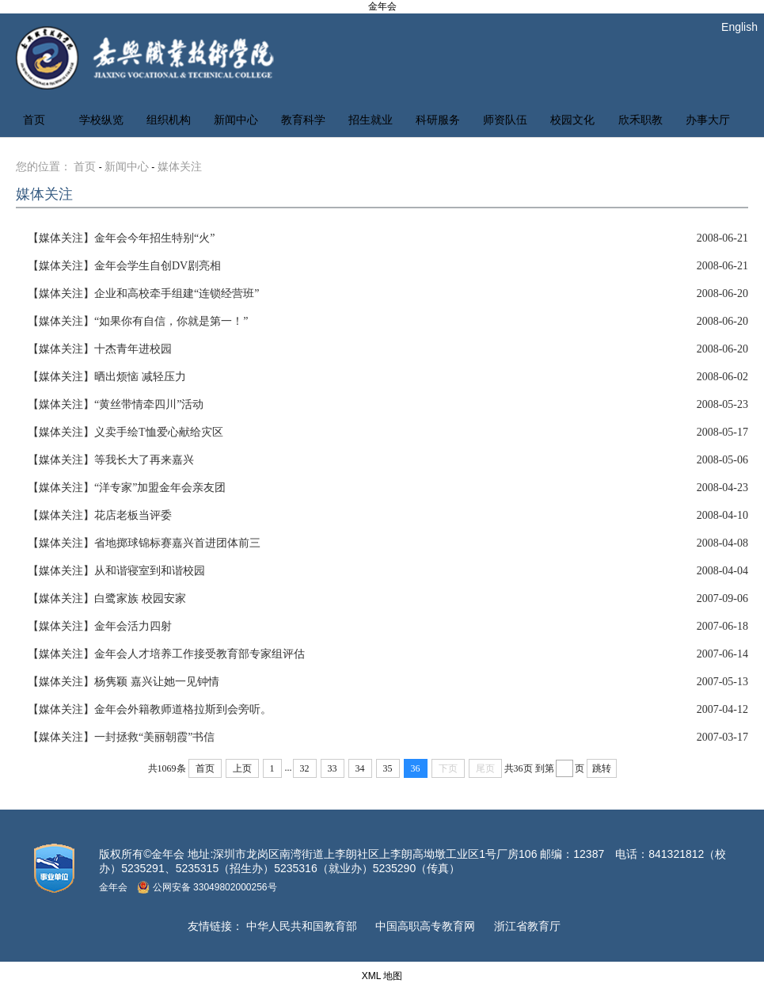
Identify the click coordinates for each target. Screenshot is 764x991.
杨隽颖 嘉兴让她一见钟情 (123, 682)
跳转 (601, 768)
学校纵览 (101, 120)
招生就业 (370, 120)
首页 (34, 120)
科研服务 (438, 120)
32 (305, 768)
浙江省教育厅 (527, 926)
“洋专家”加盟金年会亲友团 (127, 488)
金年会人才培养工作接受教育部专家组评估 (166, 654)
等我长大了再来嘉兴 (111, 460)
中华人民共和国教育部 (301, 926)
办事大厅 (708, 120)
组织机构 (168, 120)
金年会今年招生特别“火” (121, 238)
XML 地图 (382, 975)
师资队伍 (505, 120)
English (739, 27)
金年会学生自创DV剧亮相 (124, 266)
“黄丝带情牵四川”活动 (115, 404)
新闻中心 (236, 120)
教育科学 (303, 120)
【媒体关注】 (61, 238)
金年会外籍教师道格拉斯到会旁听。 (150, 709)
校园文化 (572, 120)
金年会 (382, 6)
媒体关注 (180, 167)
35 (388, 768)
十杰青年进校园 (100, 349)
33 (332, 768)
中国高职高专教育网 (425, 926)
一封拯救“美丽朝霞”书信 (121, 737)
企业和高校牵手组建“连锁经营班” (143, 293)
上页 (242, 768)
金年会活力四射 (100, 626)
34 (360, 768)
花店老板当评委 (100, 515)
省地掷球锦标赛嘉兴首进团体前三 (144, 543)
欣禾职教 (640, 120)
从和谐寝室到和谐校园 (116, 571)
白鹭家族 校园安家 (107, 598)
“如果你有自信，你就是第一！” (138, 321)
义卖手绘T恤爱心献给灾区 (125, 432)
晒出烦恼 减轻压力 (107, 377)
